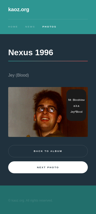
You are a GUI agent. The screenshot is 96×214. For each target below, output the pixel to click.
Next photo (48, 167)
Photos (49, 26)
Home (13, 26)
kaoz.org (18, 9)
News (30, 26)
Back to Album (48, 151)
